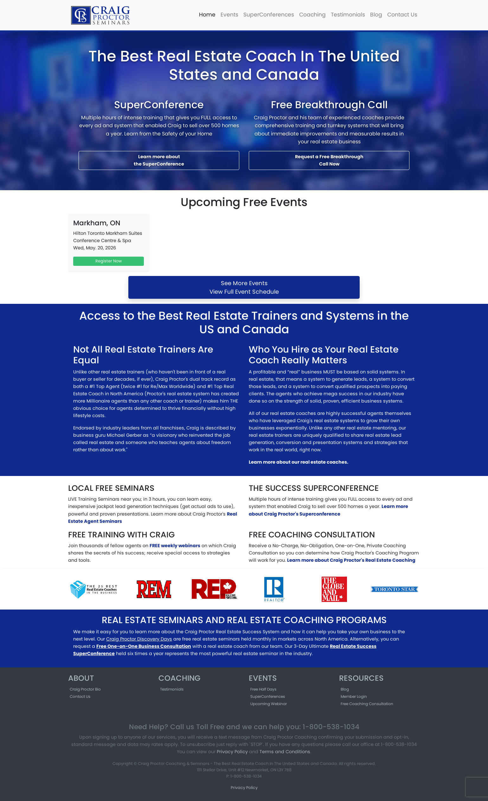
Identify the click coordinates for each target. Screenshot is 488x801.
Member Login (354, 696)
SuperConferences (268, 14)
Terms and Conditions (285, 751)
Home (207, 14)
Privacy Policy (232, 751)
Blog (376, 14)
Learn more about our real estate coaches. (298, 462)
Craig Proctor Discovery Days (139, 639)
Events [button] (229, 14)
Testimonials (348, 14)
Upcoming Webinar (268, 703)
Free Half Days (263, 689)
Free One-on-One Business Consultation (143, 646)
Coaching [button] (312, 14)
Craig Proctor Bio (85, 689)
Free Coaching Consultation (367, 703)
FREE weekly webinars (175, 545)
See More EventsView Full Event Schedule (244, 287)
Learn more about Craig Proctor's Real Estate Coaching (351, 560)
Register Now (108, 261)
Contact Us (402, 14)
